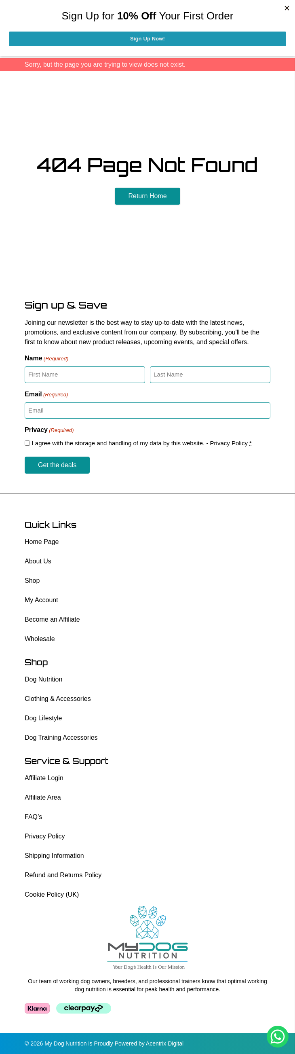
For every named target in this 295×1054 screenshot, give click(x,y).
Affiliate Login (44, 778)
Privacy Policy (229, 443)
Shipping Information (54, 855)
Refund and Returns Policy (63, 875)
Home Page (42, 541)
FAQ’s (33, 816)
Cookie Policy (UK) (52, 894)
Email (46, 395)
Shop (32, 580)
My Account (41, 600)
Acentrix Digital (164, 1043)
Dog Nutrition (43, 679)
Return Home (147, 196)
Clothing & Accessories (58, 698)
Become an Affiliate (52, 619)
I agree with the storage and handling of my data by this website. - (141, 443)
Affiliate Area (43, 797)
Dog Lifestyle (43, 718)
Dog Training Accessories (61, 737)
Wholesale (40, 638)
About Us (38, 561)
